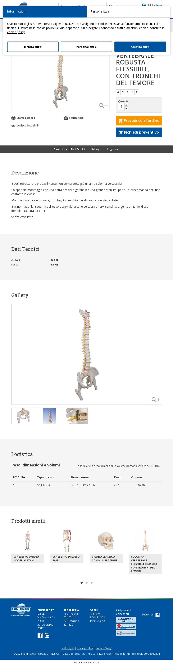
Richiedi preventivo (139, 133)
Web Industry (91, 664)
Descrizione (61, 151)
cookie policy (16, 32)
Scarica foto (74, 120)
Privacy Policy (85, 650)
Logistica (112, 151)
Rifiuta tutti (33, 47)
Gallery (95, 151)
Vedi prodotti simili (25, 127)
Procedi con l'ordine (138, 122)
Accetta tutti (140, 47)
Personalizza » (86, 47)
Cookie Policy (103, 650)
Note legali (68, 650)
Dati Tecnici (78, 151)
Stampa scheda (23, 120)
